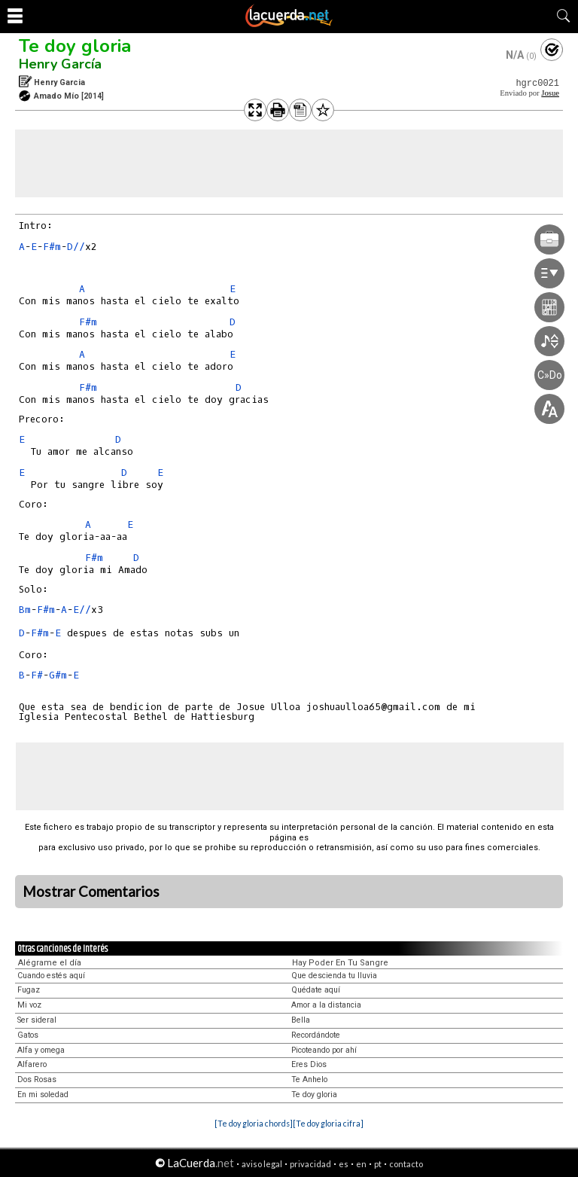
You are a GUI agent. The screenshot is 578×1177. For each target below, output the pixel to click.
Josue (550, 93)
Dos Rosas (36, 1079)
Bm (25, 609)
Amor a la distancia (326, 1005)
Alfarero (32, 1064)
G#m (58, 675)
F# (37, 675)
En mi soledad (42, 1094)
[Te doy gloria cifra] (328, 1123)
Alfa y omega (41, 1050)
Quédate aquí (315, 990)
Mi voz (29, 1005)
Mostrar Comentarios (91, 891)
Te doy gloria (75, 46)
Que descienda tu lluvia (334, 975)
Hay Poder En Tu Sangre (340, 963)
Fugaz (28, 990)
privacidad (310, 1164)
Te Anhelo (309, 1079)
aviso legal (262, 1164)
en (361, 1164)
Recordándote (315, 1035)
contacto (406, 1164)
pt (378, 1164)
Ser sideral (36, 1020)
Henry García (60, 64)
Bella (300, 1020)
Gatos (27, 1035)
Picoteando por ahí (324, 1050)
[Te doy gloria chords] (253, 1123)
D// (76, 246)
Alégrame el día (49, 963)
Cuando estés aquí (51, 975)
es (343, 1164)
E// (82, 609)
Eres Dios (309, 1064)
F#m (52, 246)
